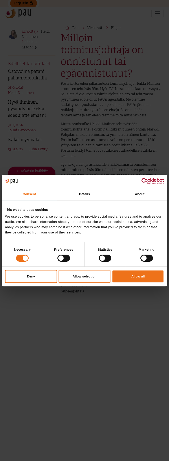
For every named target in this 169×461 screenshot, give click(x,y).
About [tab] (140, 194)
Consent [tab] (29, 194)
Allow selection (84, 276)
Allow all (138, 276)
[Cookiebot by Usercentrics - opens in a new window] (144, 181)
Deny (31, 276)
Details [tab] (84, 194)
